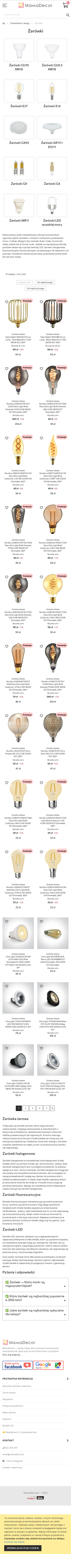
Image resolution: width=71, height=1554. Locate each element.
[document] (36, 1534)
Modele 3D (8, 1425)
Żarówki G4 (52, 183)
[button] (6, 302)
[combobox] (35, 14)
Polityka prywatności (13, 1406)
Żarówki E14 (52, 106)
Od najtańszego (45, 282)
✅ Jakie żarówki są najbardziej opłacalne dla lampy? (34, 1312)
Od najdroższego (35, 288)
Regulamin (8, 1399)
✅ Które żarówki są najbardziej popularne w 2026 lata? (34, 1298)
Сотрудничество (28, 1432)
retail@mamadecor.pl (13, 1454)
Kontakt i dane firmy (12, 1467)
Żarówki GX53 (19, 143)
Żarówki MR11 (19, 220)
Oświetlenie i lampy (20, 23)
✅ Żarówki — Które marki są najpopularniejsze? (24, 1284)
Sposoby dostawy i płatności (17, 1386)
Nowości (7, 1419)
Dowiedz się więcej (14, 1541)
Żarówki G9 (19, 183)
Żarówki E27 (19, 106)
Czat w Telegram (13, 1461)
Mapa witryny (9, 1412)
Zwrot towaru (9, 1392)
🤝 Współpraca (10, 1432)
